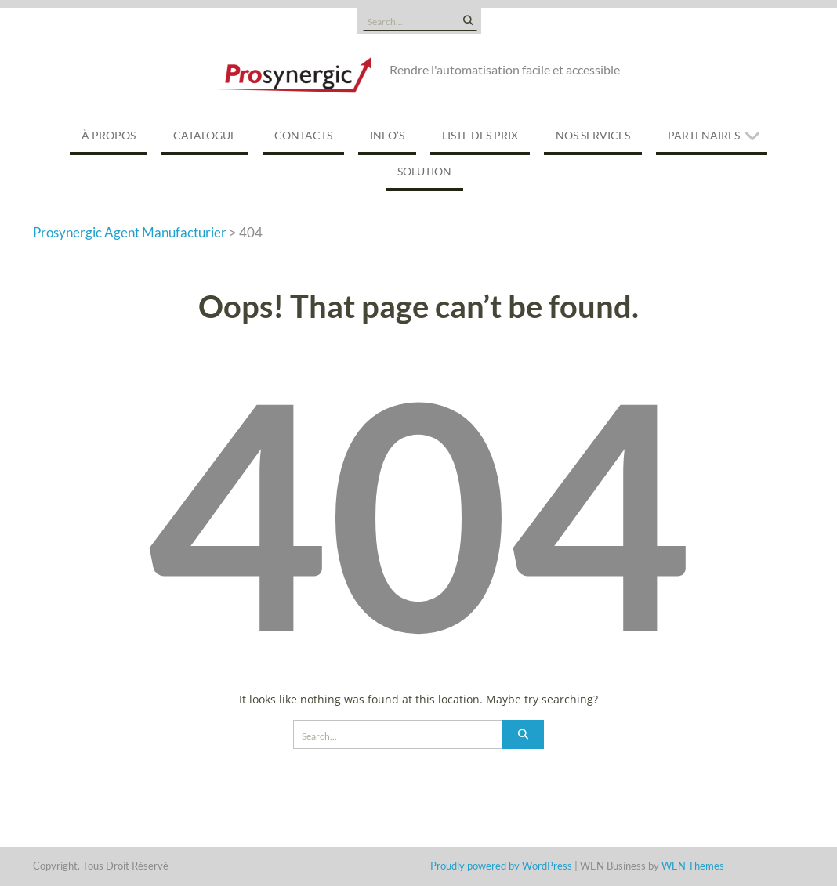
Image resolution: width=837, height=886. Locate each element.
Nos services (593, 135)
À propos (109, 135)
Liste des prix (480, 135)
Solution (424, 171)
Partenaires (704, 135)
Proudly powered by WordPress (501, 865)
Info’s (387, 135)
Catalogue (205, 135)
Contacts (303, 135)
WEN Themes (692, 865)
